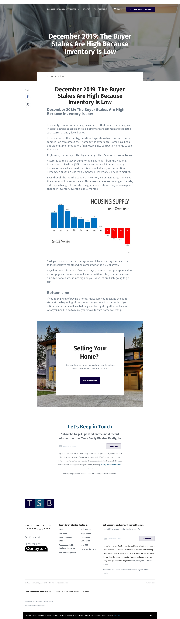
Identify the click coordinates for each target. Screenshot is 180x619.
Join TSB (84, 545)
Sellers (86, 9)
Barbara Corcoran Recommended (63, 9)
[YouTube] (35, 537)
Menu (117, 9)
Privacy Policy (150, 583)
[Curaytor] (36, 551)
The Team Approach (67, 552)
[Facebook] (26, 537)
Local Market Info (88, 549)
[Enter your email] (84, 446)
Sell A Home (86, 529)
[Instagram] (39, 537)
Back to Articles (57, 76)
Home (61, 529)
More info (117, 615)
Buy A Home (86, 533)
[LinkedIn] (30, 537)
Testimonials (100, 9)
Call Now (63, 533)
